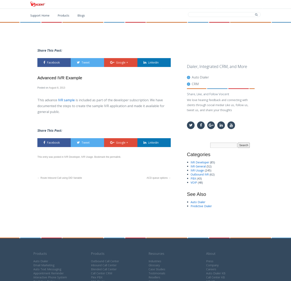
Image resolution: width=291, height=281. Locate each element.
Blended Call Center (104, 269)
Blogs (81, 15)
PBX (193, 178)
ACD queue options (159, 178)
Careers (211, 269)
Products (177, 4)
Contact (227, 4)
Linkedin (151, 62)
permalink (115, 157)
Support (250, 4)
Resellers (154, 277)
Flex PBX (96, 277)
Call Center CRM (101, 273)
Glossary (154, 265)
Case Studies (157, 269)
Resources (156, 253)
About (210, 253)
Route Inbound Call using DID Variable (59, 178)
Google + (119, 62)
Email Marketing (43, 265)
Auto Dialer (200, 77)
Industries (155, 261)
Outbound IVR (200, 174)
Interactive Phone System (50, 277)
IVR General (198, 166)
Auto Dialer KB (216, 273)
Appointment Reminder (48, 273)
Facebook (51, 62)
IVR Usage (87, 157)
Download (203, 4)
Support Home (40, 15)
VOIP (194, 182)
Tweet (83, 62)
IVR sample (66, 100)
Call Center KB (215, 277)
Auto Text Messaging (47, 269)
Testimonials (157, 273)
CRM (195, 84)
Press (209, 261)
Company (212, 265)
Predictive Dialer (201, 206)
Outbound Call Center (105, 261)
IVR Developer (72, 157)
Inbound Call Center (104, 265)
